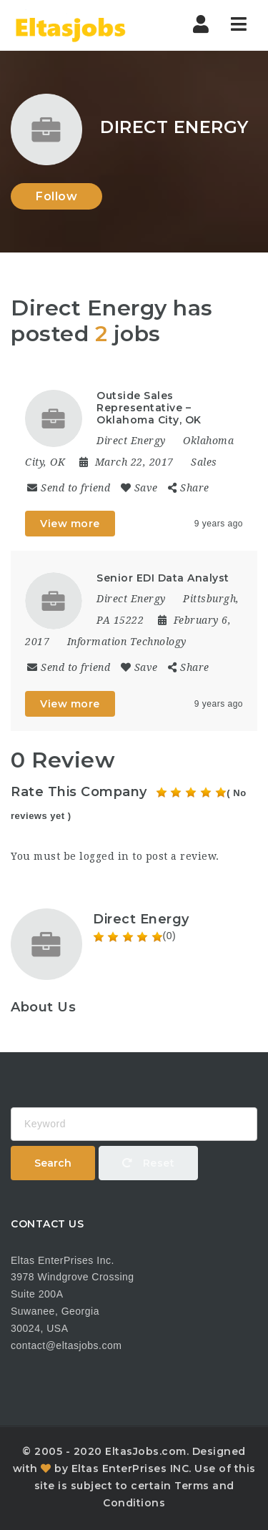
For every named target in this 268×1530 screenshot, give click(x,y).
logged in (104, 856)
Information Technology (127, 641)
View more (70, 523)
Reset (148, 1163)
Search (52, 1163)
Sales (204, 462)
